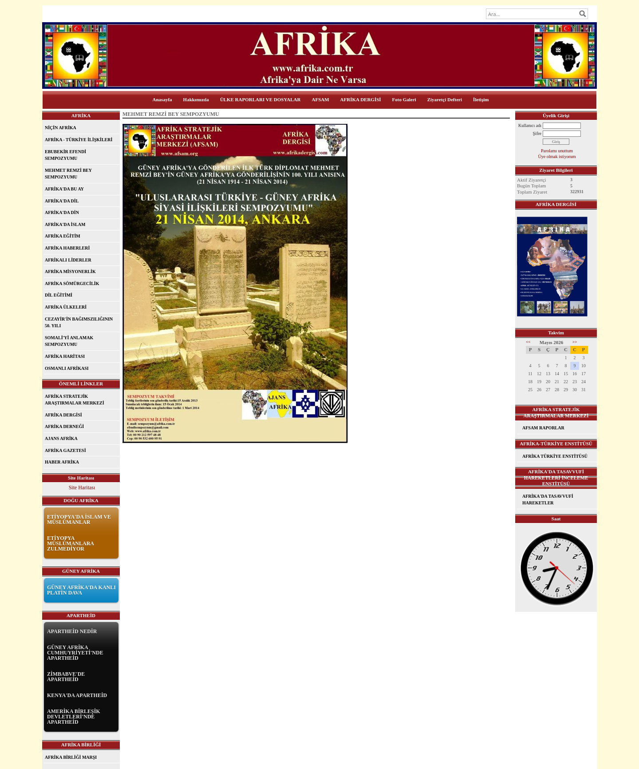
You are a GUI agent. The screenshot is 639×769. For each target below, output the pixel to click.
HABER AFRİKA (62, 462)
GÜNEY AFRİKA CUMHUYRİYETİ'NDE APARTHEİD (75, 652)
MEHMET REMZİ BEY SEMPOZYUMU (68, 174)
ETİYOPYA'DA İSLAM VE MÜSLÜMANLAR (79, 519)
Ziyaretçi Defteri (444, 99)
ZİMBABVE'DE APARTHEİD (66, 676)
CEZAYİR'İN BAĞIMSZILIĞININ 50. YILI (79, 323)
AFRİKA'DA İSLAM (65, 224)
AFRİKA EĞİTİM (62, 236)
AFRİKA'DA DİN (62, 212)
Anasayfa (162, 99)
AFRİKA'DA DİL (62, 200)
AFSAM (320, 99)
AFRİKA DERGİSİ (360, 99)
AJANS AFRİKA (61, 438)
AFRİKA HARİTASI (65, 356)
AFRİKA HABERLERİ (67, 248)
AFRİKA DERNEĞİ (64, 426)
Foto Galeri (404, 99)
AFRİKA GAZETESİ (65, 450)
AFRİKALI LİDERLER (68, 260)
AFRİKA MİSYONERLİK (70, 271)
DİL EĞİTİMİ (58, 295)
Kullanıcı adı (529, 125)
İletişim (481, 99)
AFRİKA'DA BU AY (64, 188)
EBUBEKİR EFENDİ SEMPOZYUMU (65, 155)
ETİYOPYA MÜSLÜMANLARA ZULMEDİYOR (70, 543)
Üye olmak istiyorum (557, 156)
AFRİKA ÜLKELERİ (66, 307)
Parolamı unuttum (557, 150)
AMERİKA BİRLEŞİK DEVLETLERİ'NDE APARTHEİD (73, 716)
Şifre (537, 133)
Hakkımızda (196, 99)
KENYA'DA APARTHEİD (77, 695)
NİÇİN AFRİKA (60, 127)
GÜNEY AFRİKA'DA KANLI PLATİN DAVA (81, 590)
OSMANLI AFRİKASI (67, 368)
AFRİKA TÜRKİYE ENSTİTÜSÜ (555, 456)
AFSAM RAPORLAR (543, 427)
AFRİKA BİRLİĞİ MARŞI (71, 757)
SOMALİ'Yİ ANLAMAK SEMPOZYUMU (69, 341)
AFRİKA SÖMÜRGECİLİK (72, 283)
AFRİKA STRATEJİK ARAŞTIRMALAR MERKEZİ (74, 400)
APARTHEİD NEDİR (72, 631)
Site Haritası (82, 487)
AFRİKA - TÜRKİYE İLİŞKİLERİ (78, 139)
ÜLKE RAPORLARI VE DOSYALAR (260, 99)
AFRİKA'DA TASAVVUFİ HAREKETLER (547, 500)
